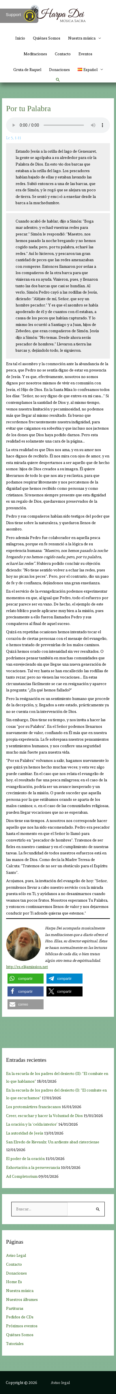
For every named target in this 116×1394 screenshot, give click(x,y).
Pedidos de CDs (19, 1317)
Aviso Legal (16, 1255)
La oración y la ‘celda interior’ (31, 1124)
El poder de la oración (25, 1158)
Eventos (85, 54)
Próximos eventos (22, 1326)
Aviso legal (60, 1382)
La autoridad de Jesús (24, 1133)
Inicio (20, 38)
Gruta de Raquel (27, 69)
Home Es (14, 1281)
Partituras (14, 1308)
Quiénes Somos (46, 38)
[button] (58, 79)
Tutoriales (15, 1343)
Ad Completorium (22, 1176)
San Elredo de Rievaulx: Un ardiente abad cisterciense (52, 1142)
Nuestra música (82, 38)
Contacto (63, 54)
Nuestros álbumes (22, 1299)
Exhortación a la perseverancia (33, 1167)
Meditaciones (35, 54)
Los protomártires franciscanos (33, 1106)
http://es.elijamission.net (27, 967)
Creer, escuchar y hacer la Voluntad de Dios (44, 1115)
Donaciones (59, 69)
